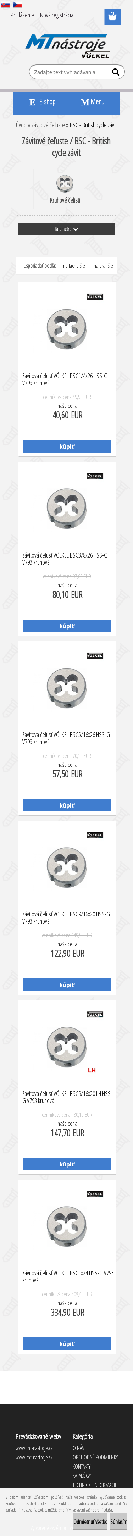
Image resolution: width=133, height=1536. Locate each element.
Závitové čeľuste (48, 125)
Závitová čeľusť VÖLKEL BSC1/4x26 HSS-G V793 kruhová (64, 379)
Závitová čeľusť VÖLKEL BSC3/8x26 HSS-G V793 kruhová (64, 558)
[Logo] (66, 41)
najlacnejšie (74, 266)
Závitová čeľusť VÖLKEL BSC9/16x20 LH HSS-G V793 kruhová (67, 1097)
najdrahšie (103, 266)
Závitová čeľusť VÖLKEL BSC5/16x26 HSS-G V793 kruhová (66, 738)
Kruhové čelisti (65, 189)
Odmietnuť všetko (90, 1522)
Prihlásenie (22, 15)
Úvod (21, 125)
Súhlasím (118, 1522)
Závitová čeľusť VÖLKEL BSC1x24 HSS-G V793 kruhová (68, 1276)
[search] (116, 73)
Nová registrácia (56, 15)
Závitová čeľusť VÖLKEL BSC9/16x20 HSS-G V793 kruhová (66, 917)
